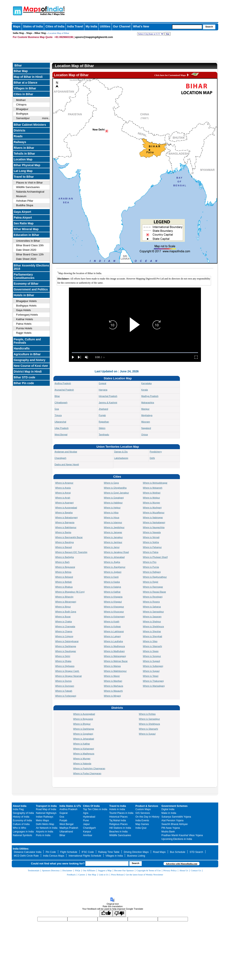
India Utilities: (21, 848)
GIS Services (143, 813)
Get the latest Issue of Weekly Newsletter (144, 874)
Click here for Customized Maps (170, 75)
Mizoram (145, 421)
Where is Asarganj (64, 502)
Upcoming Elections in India (177, 839)
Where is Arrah (62, 497)
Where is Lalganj (112, 636)
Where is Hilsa (111, 512)
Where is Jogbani (112, 572)
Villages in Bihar (25, 88)
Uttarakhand (66, 831)
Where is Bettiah (63, 582)
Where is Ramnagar (153, 587)
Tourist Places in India (121, 813)
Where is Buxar (63, 616)
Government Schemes (175, 806)
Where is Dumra (63, 681)
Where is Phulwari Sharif (155, 557)
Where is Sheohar (152, 631)
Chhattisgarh (60, 402)
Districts (19, 130)
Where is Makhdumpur (115, 671)
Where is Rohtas (147, 714)
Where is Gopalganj (114, 497)
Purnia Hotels (24, 328)
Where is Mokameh (152, 487)
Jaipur (86, 824)
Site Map (92, 874)
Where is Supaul (151, 671)
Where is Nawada (152, 532)
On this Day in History (147, 816)
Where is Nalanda (82, 763)
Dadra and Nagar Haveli (66, 464)
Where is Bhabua (63, 587)
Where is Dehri (62, 656)
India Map (18, 33)
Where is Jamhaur (113, 542)
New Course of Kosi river (31, 365)
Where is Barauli (63, 547)
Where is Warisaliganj (154, 686)
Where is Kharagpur (114, 606)
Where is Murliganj (152, 507)
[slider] (135, 352)
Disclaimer (67, 870)
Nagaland (146, 428)
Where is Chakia (63, 621)
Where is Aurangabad (66, 507)
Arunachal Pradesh (64, 389)
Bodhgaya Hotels (26, 305)
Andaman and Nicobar (65, 451)
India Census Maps (53, 855)
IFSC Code (88, 852)
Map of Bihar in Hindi (28, 76)
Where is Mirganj (112, 696)
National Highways (46, 813)
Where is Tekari (150, 676)
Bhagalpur (22, 109)
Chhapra (21, 104)
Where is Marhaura (113, 686)
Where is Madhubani (114, 651)
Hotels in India (117, 809)
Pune (86, 820)
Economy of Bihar (26, 283)
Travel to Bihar (24, 176)
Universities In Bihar (28, 240)
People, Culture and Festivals (27, 341)
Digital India (168, 809)
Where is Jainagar (113, 532)
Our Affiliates (89, 870)
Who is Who (19, 827)
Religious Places (118, 824)
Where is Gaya (111, 483)
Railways (20, 142)
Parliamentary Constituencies (24, 276)
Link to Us (104, 874)
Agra (85, 813)
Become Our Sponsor (124, 870)
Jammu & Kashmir (108, 402)
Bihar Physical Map (27, 165)
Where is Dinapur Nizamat (68, 676)
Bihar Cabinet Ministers (30, 124)
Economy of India (22, 820)
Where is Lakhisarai (114, 631)
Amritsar (87, 835)
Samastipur (23, 118)
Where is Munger (151, 502)
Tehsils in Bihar (24, 153)
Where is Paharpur (152, 547)
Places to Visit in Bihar (29, 182)
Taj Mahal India (117, 820)
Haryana (103, 389)
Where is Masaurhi (113, 691)
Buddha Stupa (24, 205)
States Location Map (118, 378)
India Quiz (141, 827)
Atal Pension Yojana (173, 820)
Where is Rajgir (150, 582)
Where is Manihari (113, 681)
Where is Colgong (64, 636)
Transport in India (46, 806)
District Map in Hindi (28, 371)
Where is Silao (150, 641)
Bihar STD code (24, 377)
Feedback (71, 874)
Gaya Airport (22, 211)
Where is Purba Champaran (87, 773)
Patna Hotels (23, 323)
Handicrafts (22, 348)
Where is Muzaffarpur (153, 512)
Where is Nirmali (151, 537)
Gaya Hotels (23, 310)
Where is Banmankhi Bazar (69, 537)
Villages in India (114, 855)
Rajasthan (104, 421)
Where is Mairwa (112, 666)
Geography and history (29, 360)
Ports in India (43, 835)
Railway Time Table (108, 852)
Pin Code (51, 852)
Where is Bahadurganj (66, 517)
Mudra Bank (168, 831)
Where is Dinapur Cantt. (67, 671)
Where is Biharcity (64, 596)
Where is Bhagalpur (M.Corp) (70, 592)
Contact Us (196, 870)
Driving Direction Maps (136, 852)
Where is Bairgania (64, 522)
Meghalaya (146, 415)
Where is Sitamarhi (152, 646)
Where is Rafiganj (152, 572)
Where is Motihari (151, 492)
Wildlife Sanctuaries (28, 187)
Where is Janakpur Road (116, 552)
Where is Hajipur (112, 507)
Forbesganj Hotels (27, 314)
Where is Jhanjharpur (114, 567)
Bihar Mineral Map (26, 229)
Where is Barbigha (64, 557)
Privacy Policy (170, 870)
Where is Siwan (150, 651)
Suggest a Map (104, 870)
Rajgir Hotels (23, 332)
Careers (81, 874)
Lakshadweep (121, 458)
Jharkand (103, 409)
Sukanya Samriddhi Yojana (176, 816)
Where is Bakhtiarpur (65, 527)
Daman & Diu (121, 451)
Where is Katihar (112, 592)
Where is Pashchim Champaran (89, 768)
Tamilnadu (104, 434)
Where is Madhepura (114, 646)
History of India (21, 816)
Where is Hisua (111, 517)
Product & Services (147, 806)
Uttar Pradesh (61, 428)
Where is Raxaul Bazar (154, 592)
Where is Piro (149, 562)
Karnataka (146, 383)
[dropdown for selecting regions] (150, 34)
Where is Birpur (63, 606)
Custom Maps (143, 809)
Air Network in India (46, 827)
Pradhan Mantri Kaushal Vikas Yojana (182, 835)
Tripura (57, 415)
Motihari (21, 100)
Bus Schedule (177, 852)
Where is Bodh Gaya (65, 611)
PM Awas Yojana (171, 827)
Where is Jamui (111, 547)
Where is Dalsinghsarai (66, 641)
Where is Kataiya (112, 587)
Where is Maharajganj (115, 656)
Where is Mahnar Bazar (116, 661)
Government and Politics (31, 289)
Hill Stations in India (120, 827)
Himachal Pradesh (108, 396)
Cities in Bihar (23, 94)
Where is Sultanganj (153, 666)
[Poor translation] (119, 913)
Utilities (105, 26)
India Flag (18, 809)
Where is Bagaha (63, 512)
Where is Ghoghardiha (115, 487)
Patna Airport (23, 217)
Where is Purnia (151, 567)
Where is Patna (150, 552)
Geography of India (23, 813)
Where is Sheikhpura (153, 626)
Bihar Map (40, 33)
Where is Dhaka (63, 661)
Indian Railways (44, 816)
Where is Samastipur (153, 611)
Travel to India (117, 806)
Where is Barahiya (64, 542)
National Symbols (22, 835)
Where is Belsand (64, 577)
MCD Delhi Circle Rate (26, 855)
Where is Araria (63, 487)
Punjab (102, 415)
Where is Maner (112, 676)
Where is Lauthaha (113, 641)
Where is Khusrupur (114, 611)
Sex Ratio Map (24, 223)
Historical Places (118, 816)
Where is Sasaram (152, 616)
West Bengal (60, 434)
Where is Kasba (112, 582)
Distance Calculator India (27, 852)
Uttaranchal (60, 421)
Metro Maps (42, 820)
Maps (16, 26)
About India (19, 806)
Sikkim (102, 428)
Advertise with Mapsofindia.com (181, 863)
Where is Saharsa (152, 606)
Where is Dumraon (64, 686)
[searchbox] (187, 27)
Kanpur (87, 831)
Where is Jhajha (112, 562)
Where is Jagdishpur (114, 527)
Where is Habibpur (113, 502)
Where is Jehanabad (114, 557)
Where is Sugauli (151, 661)
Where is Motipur (151, 497)
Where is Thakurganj (153, 681)
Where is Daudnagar (65, 651)
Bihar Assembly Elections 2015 (31, 267)
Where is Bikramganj (65, 601)
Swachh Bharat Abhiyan (175, 824)
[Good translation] (106, 913)
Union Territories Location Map (118, 446)
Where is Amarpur (64, 483)
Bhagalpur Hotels (26, 301)
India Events (142, 820)
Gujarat (102, 383)
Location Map (23, 159)
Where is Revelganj (152, 596)
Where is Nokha (151, 542)
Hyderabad (89, 816)
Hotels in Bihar (24, 295)
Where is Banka (63, 532)
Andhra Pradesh (62, 383)
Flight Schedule (68, 852)
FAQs (77, 870)
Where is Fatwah (63, 691)
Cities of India (54, 26)
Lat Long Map (23, 171)
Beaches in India (118, 831)
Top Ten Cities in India (95, 809)
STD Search (196, 852)
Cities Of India (91, 806)
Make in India (169, 813)
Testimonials (33, 870)
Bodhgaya (22, 113)
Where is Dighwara (64, 666)
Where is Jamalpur (113, 537)
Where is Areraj (63, 492)
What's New (141, 26)
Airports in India (44, 831)
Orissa (144, 434)
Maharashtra (147, 402)
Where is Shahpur (152, 621)
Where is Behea (63, 572)
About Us (183, 870)
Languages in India (23, 831)
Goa (56, 409)
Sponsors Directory (51, 870)
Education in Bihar (26, 235)
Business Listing (136, 855)
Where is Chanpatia (65, 626)
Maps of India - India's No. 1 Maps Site (17, 10)
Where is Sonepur (152, 656)
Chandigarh (60, 458)
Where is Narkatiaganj (154, 522)
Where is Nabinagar (153, 517)
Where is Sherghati (152, 636)
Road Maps (159, 852)
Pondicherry (156, 451)
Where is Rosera (151, 601)
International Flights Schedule (84, 855)
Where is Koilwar (112, 626)
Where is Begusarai (65, 567)
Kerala (144, 389)
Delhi (152, 458)
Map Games (142, 824)
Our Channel (121, 26)
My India (91, 26)
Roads (18, 136)
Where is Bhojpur (82, 724)
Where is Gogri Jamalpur (116, 492)
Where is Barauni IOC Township (71, 552)
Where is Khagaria (113, 596)
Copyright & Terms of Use (149, 870)
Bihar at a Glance (25, 82)
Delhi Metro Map (45, 824)
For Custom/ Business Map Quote (33, 37)
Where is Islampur (113, 522)
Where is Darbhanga (65, 646)
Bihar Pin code (24, 383)
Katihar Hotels (24, 319)
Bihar (18, 65)
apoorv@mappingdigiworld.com (94, 37)
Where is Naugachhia (153, 527)
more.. (46, 118)
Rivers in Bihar (24, 147)
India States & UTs (70, 806)
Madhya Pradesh (149, 396)
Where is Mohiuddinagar (155, 483)
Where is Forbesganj (65, 696)
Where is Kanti (111, 577)
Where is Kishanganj (114, 616)
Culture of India (21, 824)
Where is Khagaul (113, 601)
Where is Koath (111, 621)
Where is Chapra (63, 631)
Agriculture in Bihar (27, 354)
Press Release (117, 874)
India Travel (75, 26)
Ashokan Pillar (24, 200)
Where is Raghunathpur (155, 577)
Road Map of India (46, 809)
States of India (33, 26)
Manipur (145, 409)
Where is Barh (62, 562)
